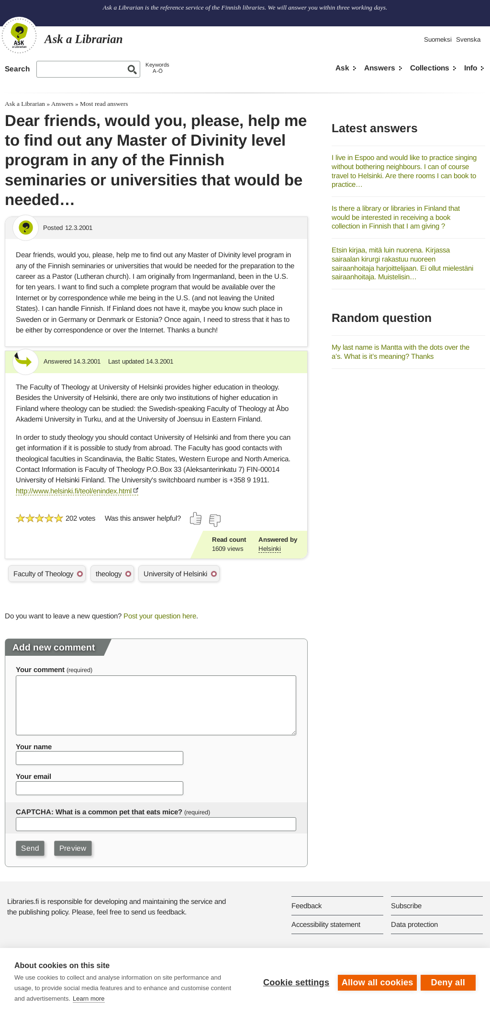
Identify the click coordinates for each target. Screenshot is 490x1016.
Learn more (88, 998)
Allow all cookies (376, 982)
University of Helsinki (175, 574)
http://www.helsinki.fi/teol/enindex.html (74, 491)
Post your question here (159, 616)
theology (109, 574)
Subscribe (406, 906)
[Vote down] (214, 520)
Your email (33, 776)
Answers (379, 68)
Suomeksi (438, 39)
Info (470, 68)
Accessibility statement (325, 924)
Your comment (40, 669)
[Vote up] (196, 518)
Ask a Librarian (25, 103)
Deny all (448, 982)
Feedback (306, 906)
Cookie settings (295, 982)
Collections (429, 68)
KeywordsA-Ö (157, 68)
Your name (34, 746)
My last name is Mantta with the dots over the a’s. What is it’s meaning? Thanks (400, 351)
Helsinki (269, 548)
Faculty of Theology (43, 574)
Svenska (468, 39)
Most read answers (104, 103)
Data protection (414, 924)
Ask (342, 68)
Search (17, 69)
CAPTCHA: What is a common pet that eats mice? (99, 812)
